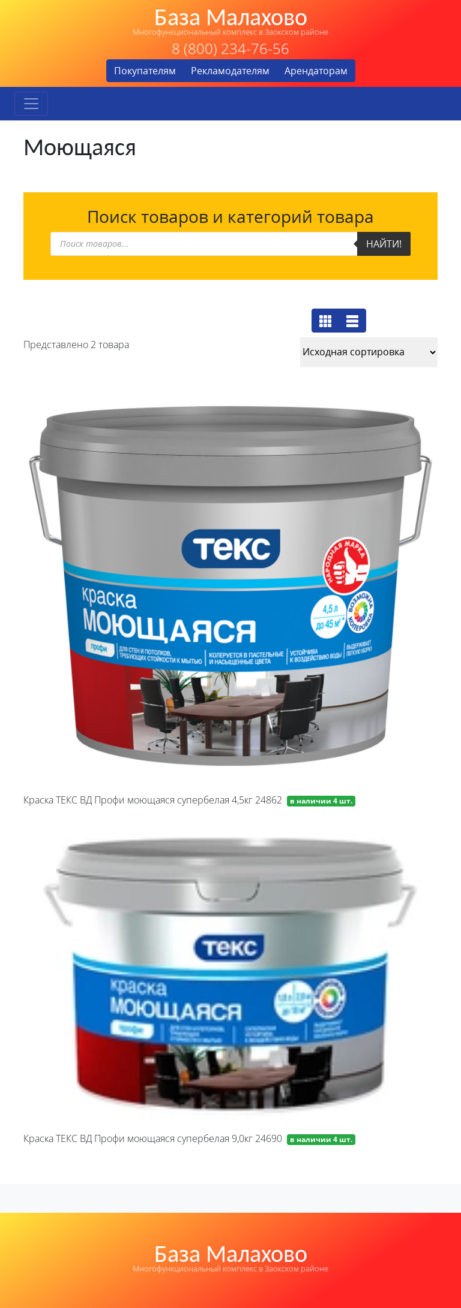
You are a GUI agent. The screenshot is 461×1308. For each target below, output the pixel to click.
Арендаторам (316, 70)
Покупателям (145, 70)
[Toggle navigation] (31, 104)
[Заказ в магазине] (369, 352)
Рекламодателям (230, 70)
